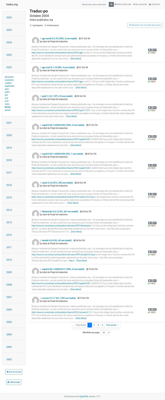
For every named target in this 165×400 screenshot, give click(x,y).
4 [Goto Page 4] (102, 325)
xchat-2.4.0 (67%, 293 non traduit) (56, 183)
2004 (9, 334)
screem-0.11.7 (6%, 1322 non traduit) (58, 298)
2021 (9, 122)
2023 (9, 54)
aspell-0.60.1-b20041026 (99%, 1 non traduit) (61, 154)
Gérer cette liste (123, 4)
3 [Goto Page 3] (98, 325)
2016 (9, 185)
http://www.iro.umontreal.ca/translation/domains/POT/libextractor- (61, 226)
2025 (9, 29)
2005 (9, 322)
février (8, 107)
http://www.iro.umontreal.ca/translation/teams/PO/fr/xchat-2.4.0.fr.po (63, 197)
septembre (9, 86)
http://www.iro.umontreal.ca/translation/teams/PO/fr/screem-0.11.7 (62, 312)
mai (6, 98)
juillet (7, 92)
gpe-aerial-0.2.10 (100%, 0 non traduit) (58, 38)
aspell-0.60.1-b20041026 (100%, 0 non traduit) (62, 125)
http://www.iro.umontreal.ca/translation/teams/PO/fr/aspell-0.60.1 (61, 139)
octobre (8, 83)
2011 (9, 247)
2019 (9, 147)
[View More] (76, 59)
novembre (9, 80)
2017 (9, 172)
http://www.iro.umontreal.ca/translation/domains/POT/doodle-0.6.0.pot (63, 254)
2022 (9, 67)
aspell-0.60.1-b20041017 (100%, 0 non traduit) (62, 269)
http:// (72, 260)
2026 (9, 17)
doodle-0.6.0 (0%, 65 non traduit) (56, 240)
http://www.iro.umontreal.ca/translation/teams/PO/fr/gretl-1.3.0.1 (61, 110)
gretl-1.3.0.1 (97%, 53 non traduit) (56, 96)
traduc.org (12, 4)
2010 (9, 259)
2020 (9, 135)
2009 (9, 272)
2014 (9, 210)
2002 (9, 359)
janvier (8, 110)
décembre (9, 77)
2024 (9, 42)
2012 (9, 234)
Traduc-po (39, 11)
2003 (9, 346)
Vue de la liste (13, 372)
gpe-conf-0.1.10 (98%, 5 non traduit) (57, 67)
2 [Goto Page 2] (93, 325)
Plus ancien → (112, 325)
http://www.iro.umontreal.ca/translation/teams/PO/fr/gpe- (58, 53)
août (7, 89)
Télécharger (13, 382)
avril (7, 101)
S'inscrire (154, 4)
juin (6, 95)
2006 (9, 309)
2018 (9, 160)
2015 (9, 197)
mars (7, 104)
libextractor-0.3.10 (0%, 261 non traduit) (59, 211)
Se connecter (140, 4)
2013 (9, 222)
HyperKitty (83, 396)
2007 (9, 297)
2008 (9, 284)
